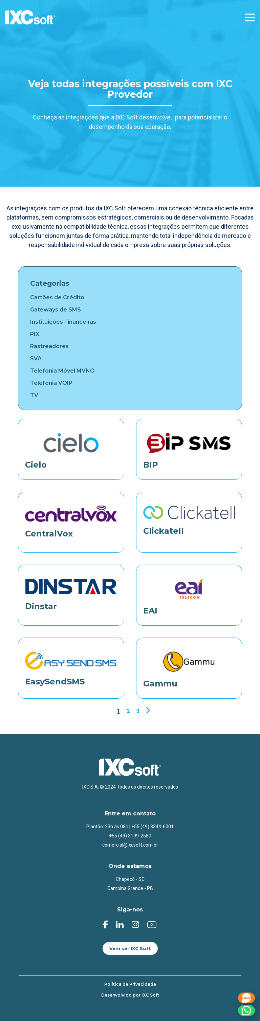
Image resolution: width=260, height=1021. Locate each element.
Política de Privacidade (130, 984)
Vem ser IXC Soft (130, 948)
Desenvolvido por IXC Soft (130, 995)
